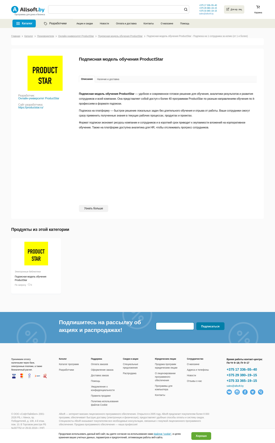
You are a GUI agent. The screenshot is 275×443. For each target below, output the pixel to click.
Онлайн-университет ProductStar (38, 98)
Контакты (148, 23)
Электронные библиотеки (28, 271)
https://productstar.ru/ (30, 107)
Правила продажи (100, 395)
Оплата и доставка (126, 23)
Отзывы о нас (194, 381)
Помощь (184, 23)
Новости (104, 23)
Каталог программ (69, 364)
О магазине (167, 23)
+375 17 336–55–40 (242, 369)
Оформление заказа (102, 369)
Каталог (27, 23)
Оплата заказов (99, 364)
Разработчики (54, 23)
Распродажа (129, 373)
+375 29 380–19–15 (242, 375)
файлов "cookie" (162, 433)
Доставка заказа (100, 375)
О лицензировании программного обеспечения (165, 377)
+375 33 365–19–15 (242, 381)
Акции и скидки (84, 23)
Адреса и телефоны (198, 369)
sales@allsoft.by (206, 13)
